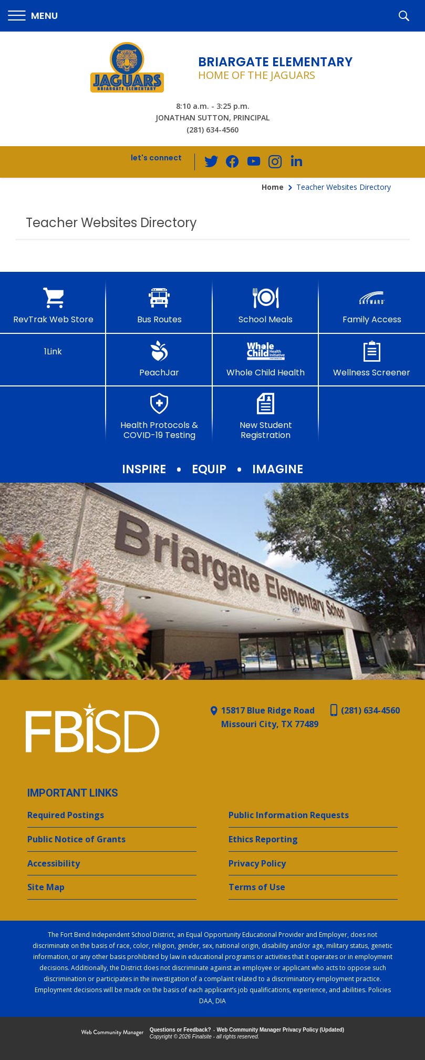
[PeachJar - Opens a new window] (159, 359)
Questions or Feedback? (180, 1030)
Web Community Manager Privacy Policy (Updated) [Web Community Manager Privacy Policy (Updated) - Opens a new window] (281, 1030)
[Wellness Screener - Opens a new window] (372, 359)
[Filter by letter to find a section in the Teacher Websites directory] (407, 210)
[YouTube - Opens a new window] (253, 162)
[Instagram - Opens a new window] (274, 162)
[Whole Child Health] (266, 359)
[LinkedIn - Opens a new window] (295, 161)
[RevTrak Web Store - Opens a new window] (53, 306)
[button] (33, 16)
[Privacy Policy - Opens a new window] (313, 864)
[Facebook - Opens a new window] (232, 162)
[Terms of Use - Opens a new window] (313, 887)
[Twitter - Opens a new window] (211, 161)
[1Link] (53, 348)
